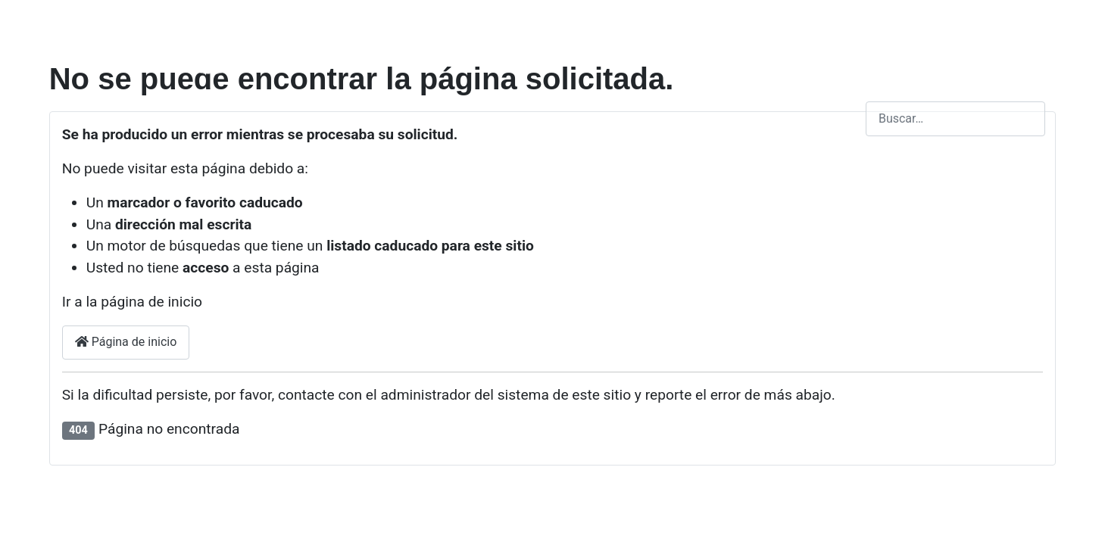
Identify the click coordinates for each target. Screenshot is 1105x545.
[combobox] (955, 118)
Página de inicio (126, 342)
